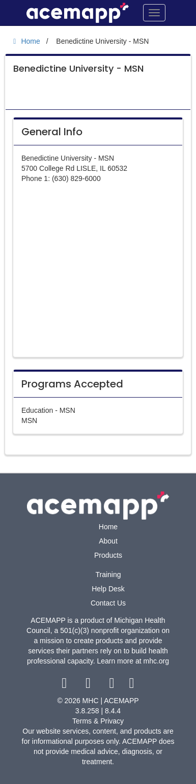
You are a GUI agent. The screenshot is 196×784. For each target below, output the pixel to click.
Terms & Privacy (98, 721)
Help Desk (108, 589)
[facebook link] (65, 685)
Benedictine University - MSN (78, 68)
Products (108, 555)
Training (108, 574)
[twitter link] (89, 685)
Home (108, 527)
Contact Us (108, 603)
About (108, 541)
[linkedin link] (132, 685)
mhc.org (156, 661)
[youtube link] (113, 685)
